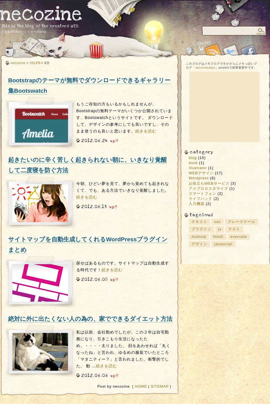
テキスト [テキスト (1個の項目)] (199, 222)
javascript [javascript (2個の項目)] (223, 244)
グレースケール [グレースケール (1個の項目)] (241, 222)
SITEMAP (160, 386)
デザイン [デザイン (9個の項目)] (199, 244)
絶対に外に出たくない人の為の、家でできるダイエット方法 (90, 318)
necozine (41, 14)
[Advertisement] (224, 107)
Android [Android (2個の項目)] (199, 237)
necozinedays (205, 67)
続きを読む (145, 131)
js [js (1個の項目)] (219, 229)
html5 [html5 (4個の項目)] (218, 237)
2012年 (35, 63)
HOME (141, 386)
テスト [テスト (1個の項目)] (234, 229)
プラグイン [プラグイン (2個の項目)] (201, 229)
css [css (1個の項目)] (217, 222)
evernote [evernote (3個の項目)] (239, 237)
